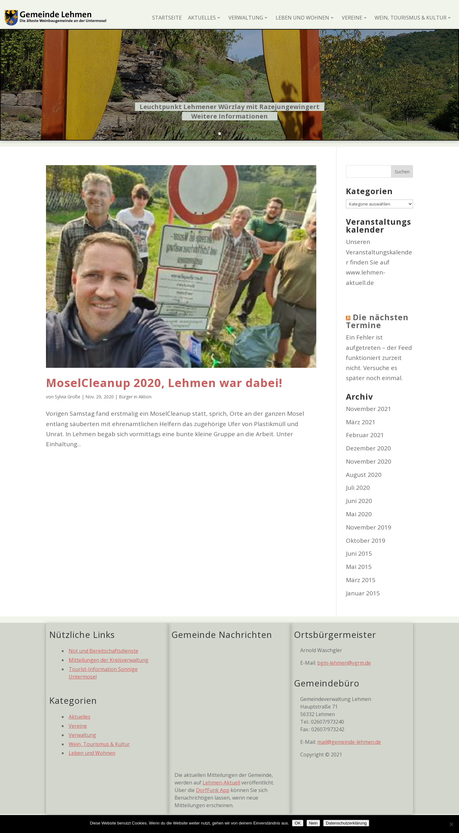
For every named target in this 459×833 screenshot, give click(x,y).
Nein (313, 823)
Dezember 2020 (368, 448)
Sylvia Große (67, 397)
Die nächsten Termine (377, 321)
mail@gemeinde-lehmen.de (349, 741)
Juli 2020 (358, 487)
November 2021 (368, 409)
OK (298, 823)
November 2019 (368, 527)
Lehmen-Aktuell (221, 782)
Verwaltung (82, 735)
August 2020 (364, 475)
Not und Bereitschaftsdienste (103, 650)
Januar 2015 (363, 593)
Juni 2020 (359, 501)
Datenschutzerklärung (346, 823)
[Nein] (451, 824)
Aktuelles (79, 716)
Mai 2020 (359, 514)
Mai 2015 (359, 567)
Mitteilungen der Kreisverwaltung (108, 660)
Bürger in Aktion (135, 397)
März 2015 (361, 580)
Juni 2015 (359, 553)
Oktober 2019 (365, 540)
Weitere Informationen (229, 116)
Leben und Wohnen (92, 752)
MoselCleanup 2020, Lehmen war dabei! (164, 382)
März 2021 (361, 422)
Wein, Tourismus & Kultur (99, 744)
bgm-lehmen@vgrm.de (344, 662)
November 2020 (368, 461)
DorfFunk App (212, 790)
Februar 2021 (365, 435)
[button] (219, 133)
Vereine (78, 725)
